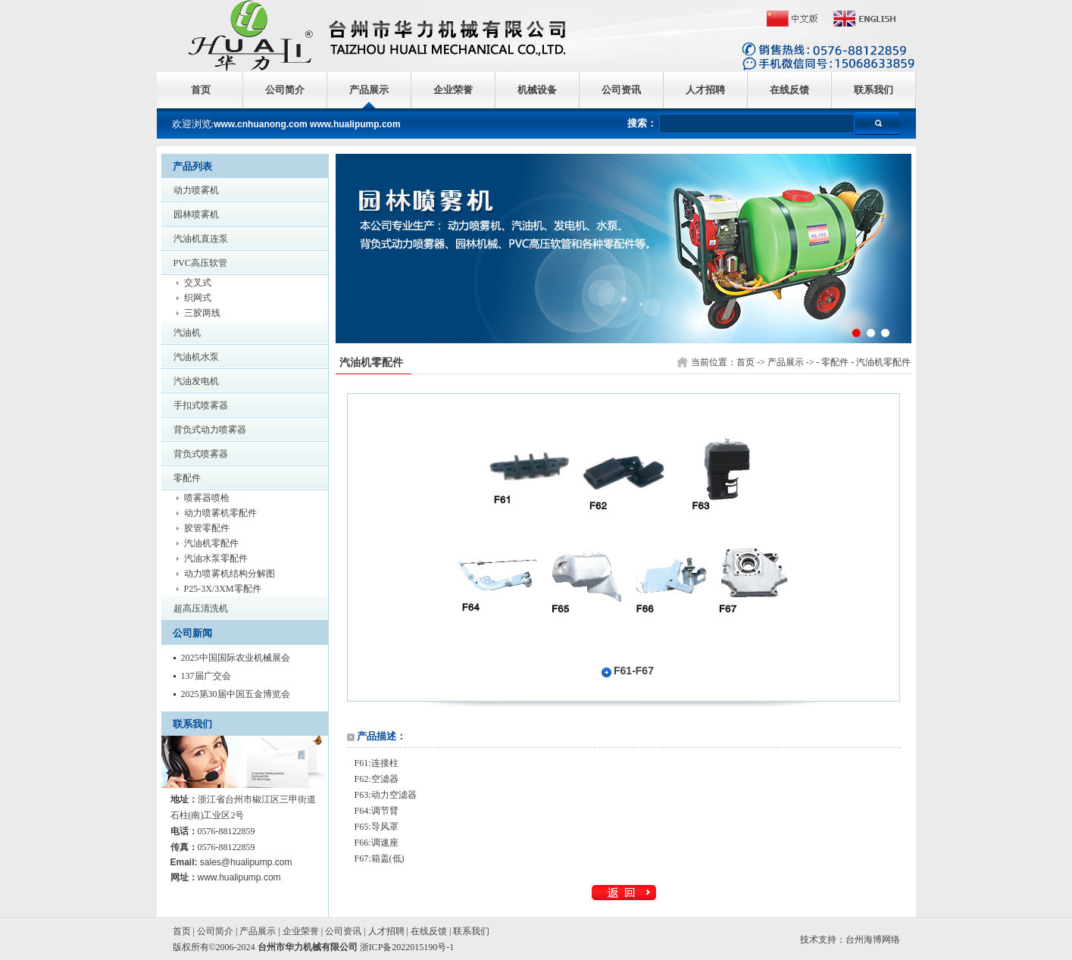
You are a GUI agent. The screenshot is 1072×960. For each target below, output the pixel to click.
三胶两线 (202, 313)
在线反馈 (789, 89)
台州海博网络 (872, 939)
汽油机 (187, 332)
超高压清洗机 (200, 608)
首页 (201, 89)
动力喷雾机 (196, 190)
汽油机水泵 (196, 357)
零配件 (187, 478)
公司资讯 (621, 89)
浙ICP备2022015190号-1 (407, 947)
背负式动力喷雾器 (209, 429)
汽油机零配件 (211, 543)
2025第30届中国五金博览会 (235, 694)
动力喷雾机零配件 (220, 513)
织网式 (197, 297)
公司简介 (285, 89)
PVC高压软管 (200, 263)
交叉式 (197, 282)
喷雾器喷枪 (207, 498)
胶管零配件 (207, 528)
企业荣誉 (453, 89)
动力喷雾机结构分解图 (229, 573)
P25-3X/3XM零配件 (222, 588)
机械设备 (537, 89)
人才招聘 (705, 89)
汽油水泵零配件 (216, 558)
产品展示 (369, 89)
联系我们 (873, 89)
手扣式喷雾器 (200, 405)
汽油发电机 (196, 381)
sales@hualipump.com (246, 862)
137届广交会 (206, 676)
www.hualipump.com (239, 877)
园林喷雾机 (196, 214)
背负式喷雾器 (200, 454)
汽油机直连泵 (200, 238)
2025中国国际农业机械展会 (235, 657)
